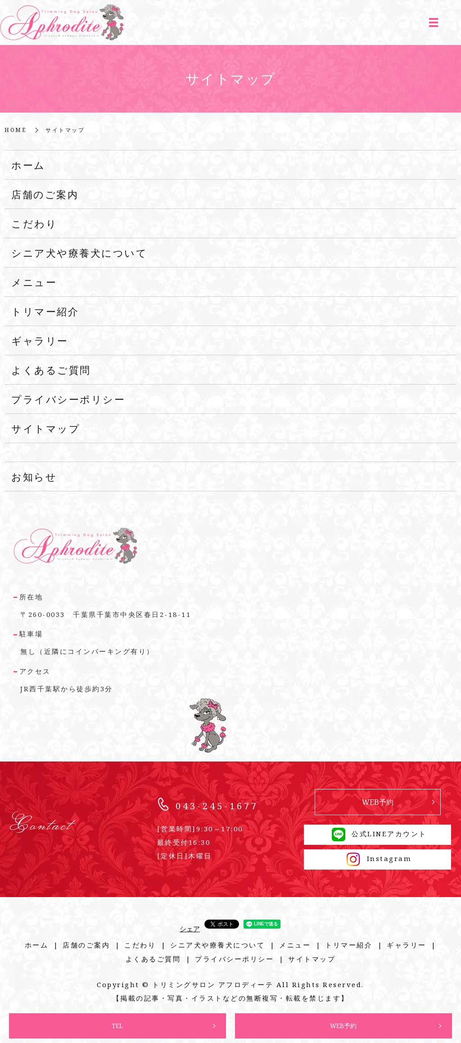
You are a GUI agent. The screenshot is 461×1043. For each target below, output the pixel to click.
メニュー (34, 282)
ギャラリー (39, 340)
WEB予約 (343, 1025)
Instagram (377, 858)
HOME (16, 130)
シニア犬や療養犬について (79, 252)
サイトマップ (45, 428)
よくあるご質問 (51, 369)
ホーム (28, 165)
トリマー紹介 (45, 311)
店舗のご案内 (44, 194)
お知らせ (34, 476)
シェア (190, 928)
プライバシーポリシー (68, 399)
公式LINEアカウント (378, 833)
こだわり (34, 223)
